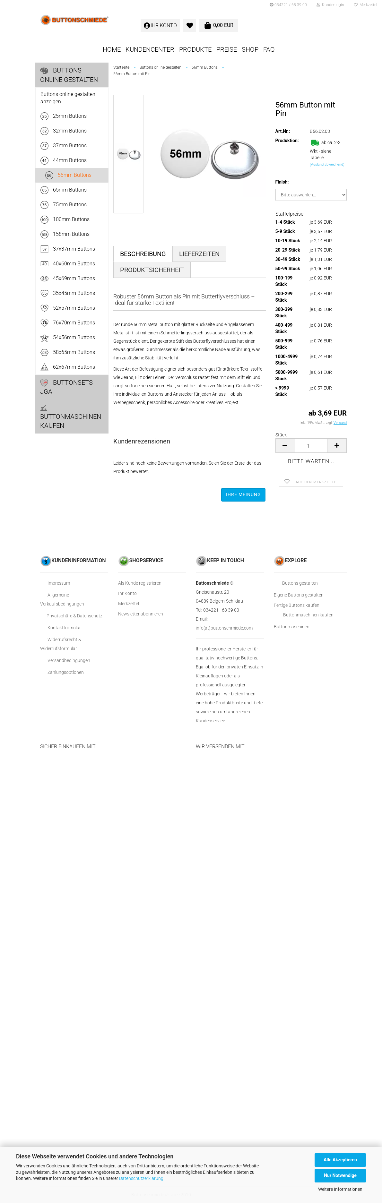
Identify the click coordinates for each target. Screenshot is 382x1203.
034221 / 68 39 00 (288, 5)
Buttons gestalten (296, 583)
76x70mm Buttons (67, 323)
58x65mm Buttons (67, 352)
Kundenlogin (330, 5)
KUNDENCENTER (150, 49)
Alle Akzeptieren (340, 1159)
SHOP (250, 49)
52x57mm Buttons (67, 308)
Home (112, 49)
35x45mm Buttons (67, 293)
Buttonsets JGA (66, 387)
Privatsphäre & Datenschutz (71, 615)
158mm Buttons (65, 234)
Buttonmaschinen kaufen (70, 416)
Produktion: (287, 140)
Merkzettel (365, 5)
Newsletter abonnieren (140, 613)
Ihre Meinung (243, 494)
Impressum (55, 583)
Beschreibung (143, 254)
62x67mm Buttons (67, 367)
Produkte (195, 49)
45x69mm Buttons (67, 279)
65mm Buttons (63, 190)
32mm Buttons (63, 131)
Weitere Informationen (340, 1189)
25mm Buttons (63, 116)
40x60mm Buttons (67, 264)
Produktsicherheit (152, 270)
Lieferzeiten (199, 254)
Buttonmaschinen (291, 626)
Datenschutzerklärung (141, 1178)
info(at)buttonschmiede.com (224, 628)
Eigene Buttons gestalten (299, 594)
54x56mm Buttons (67, 338)
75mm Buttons (63, 205)
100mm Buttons (65, 220)
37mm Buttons (63, 146)
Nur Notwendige (340, 1175)
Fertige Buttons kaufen (296, 605)
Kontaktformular (60, 627)
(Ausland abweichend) (327, 164)
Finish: (282, 182)
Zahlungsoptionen (62, 672)
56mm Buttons (68, 175)
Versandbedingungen (65, 660)
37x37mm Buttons (67, 249)
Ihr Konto (127, 593)
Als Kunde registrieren (139, 583)
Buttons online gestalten (69, 74)
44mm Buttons (63, 161)
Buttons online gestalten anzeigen (67, 98)
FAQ (269, 49)
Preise (226, 49)
